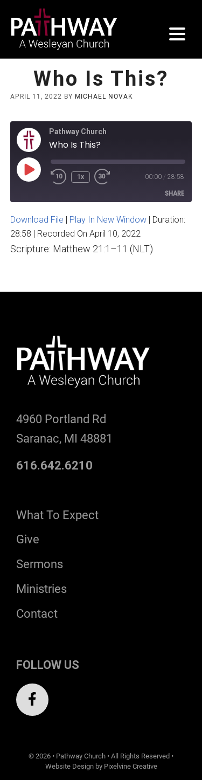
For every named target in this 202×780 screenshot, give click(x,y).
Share (174, 193)
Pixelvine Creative (130, 766)
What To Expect (57, 515)
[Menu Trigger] (177, 34)
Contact (37, 613)
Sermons (39, 564)
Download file (37, 220)
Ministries (41, 589)
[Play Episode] (28, 169)
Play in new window (108, 220)
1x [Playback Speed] (80, 177)
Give (27, 539)
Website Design (69, 766)
